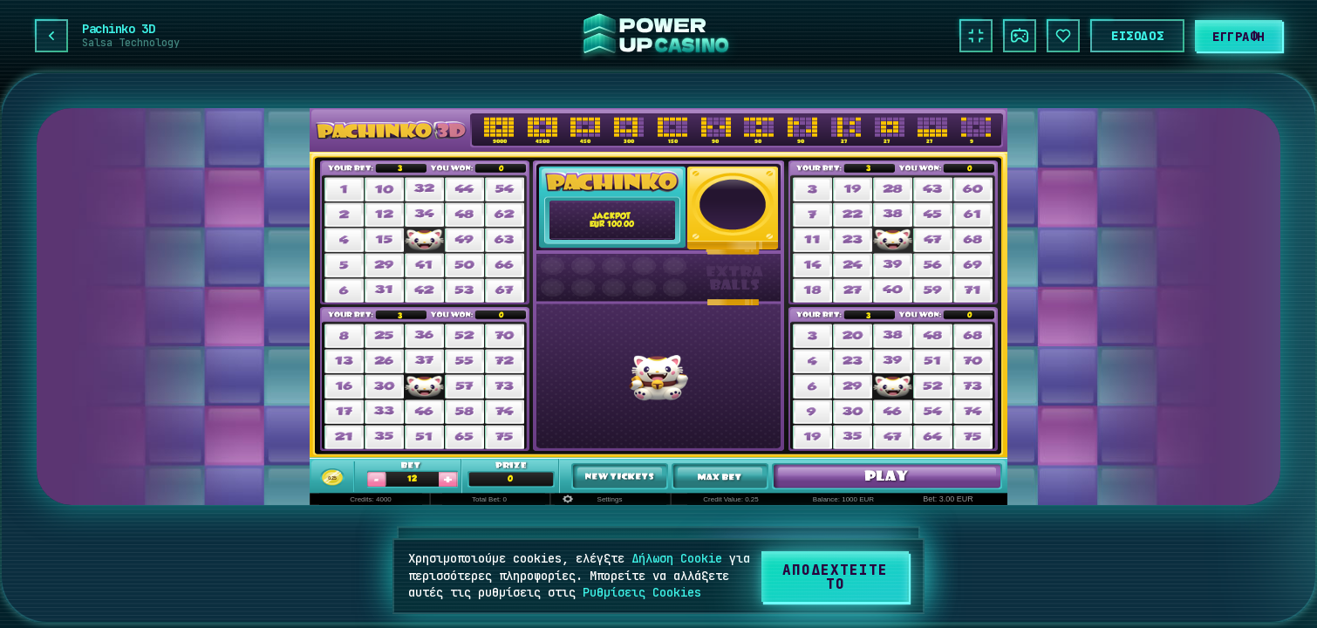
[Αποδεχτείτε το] (835, 576)
